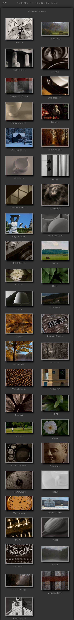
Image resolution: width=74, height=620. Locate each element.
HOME (4, 3)
